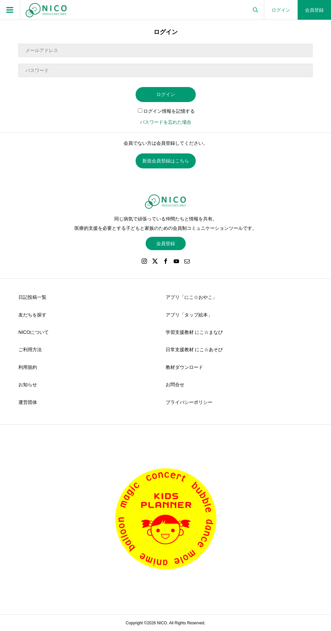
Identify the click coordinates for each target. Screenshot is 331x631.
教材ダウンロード (184, 367)
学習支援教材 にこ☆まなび (194, 332)
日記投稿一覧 (32, 297)
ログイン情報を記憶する (166, 111)
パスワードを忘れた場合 (165, 122)
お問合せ (175, 384)
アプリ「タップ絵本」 (189, 315)
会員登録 (314, 10)
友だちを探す (32, 315)
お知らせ (27, 384)
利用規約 (27, 367)
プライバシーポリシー (189, 402)
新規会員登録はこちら (165, 160)
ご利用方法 (30, 349)
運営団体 (27, 402)
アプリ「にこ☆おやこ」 (191, 297)
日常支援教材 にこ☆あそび (194, 349)
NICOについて (33, 332)
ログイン (281, 10)
